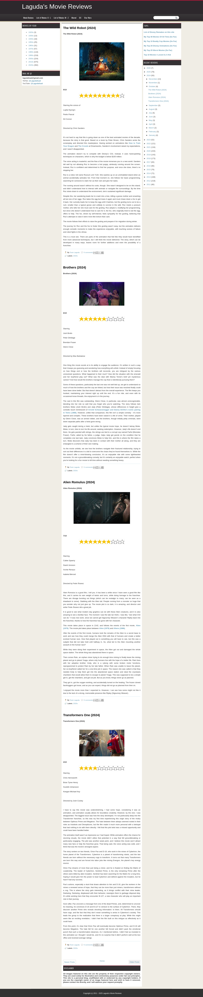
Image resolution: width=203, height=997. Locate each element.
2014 (149, 173)
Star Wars (87, 17)
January (152, 135)
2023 (149, 140)
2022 (149, 143)
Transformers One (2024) (158, 101)
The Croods (83, 146)
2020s (75, 256)
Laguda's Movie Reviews (57, 6)
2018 (149, 158)
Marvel (73, 17)
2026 (149, 68)
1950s (30, 42)
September (153, 105)
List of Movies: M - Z (61, 17)
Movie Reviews (28, 17)
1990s (30, 55)
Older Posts (134, 962)
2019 (149, 155)
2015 (149, 169)
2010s (30, 62)
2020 (149, 151)
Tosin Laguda (75, 252)
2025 (149, 72)
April (151, 124)
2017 (149, 162)
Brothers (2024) (154, 94)
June (151, 117)
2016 (149, 166)
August (152, 109)
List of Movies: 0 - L (43, 17)
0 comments (88, 252)
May (151, 120)
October (152, 86)
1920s (30, 32)
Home (102, 961)
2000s (30, 59)
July (150, 113)
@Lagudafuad (35, 81)
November (153, 83)
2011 (149, 184)
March (151, 128)
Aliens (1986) (119, 628)
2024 (149, 75)
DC (80, 17)
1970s (30, 49)
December (153, 79)
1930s (30, 36)
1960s (30, 45)
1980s (30, 52)
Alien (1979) (104, 628)
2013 (149, 177)
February (152, 132)
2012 (149, 181)
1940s (30, 39)
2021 (149, 147)
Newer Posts (69, 962)
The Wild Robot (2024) (157, 90)
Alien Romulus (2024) (157, 97)
